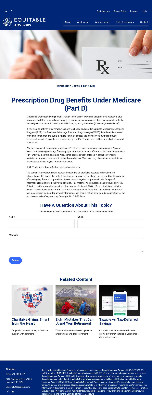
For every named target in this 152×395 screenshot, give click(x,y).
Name (12, 208)
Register (134, 3)
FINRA (58, 364)
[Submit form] (15, 251)
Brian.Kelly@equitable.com (18, 378)
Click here (46, 391)
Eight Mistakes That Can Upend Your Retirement (74, 313)
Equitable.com (103, 3)
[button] (67, 13)
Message (13, 226)
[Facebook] (11, 3)
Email (80, 208)
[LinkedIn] (5, 3)
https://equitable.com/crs (91, 382)
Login (144, 3)
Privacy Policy (120, 3)
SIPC (64, 364)
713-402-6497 (18, 365)
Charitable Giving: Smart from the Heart (30, 313)
